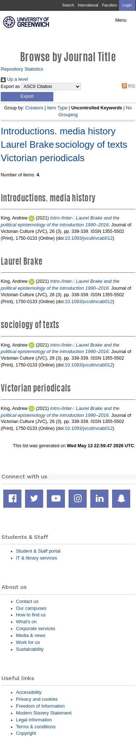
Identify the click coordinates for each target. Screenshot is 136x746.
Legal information (34, 719)
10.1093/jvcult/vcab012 (88, 238)
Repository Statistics (22, 69)
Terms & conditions (35, 726)
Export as (10, 86)
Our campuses (31, 608)
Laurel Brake (27, 144)
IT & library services (36, 558)
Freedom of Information (40, 706)
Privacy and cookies (37, 699)
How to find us (31, 614)
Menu (121, 20)
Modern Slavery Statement (43, 713)
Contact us (27, 601)
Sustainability (30, 649)
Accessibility (28, 692)
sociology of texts (91, 144)
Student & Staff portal (38, 551)
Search (68, 5)
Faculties (109, 5)
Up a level (14, 79)
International (88, 5)
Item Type (57, 107)
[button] (27, 96)
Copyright (26, 733)
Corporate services (35, 628)
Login (127, 5)
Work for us (28, 642)
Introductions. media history (58, 131)
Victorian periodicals (43, 158)
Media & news (30, 635)
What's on (26, 621)
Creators (34, 107)
